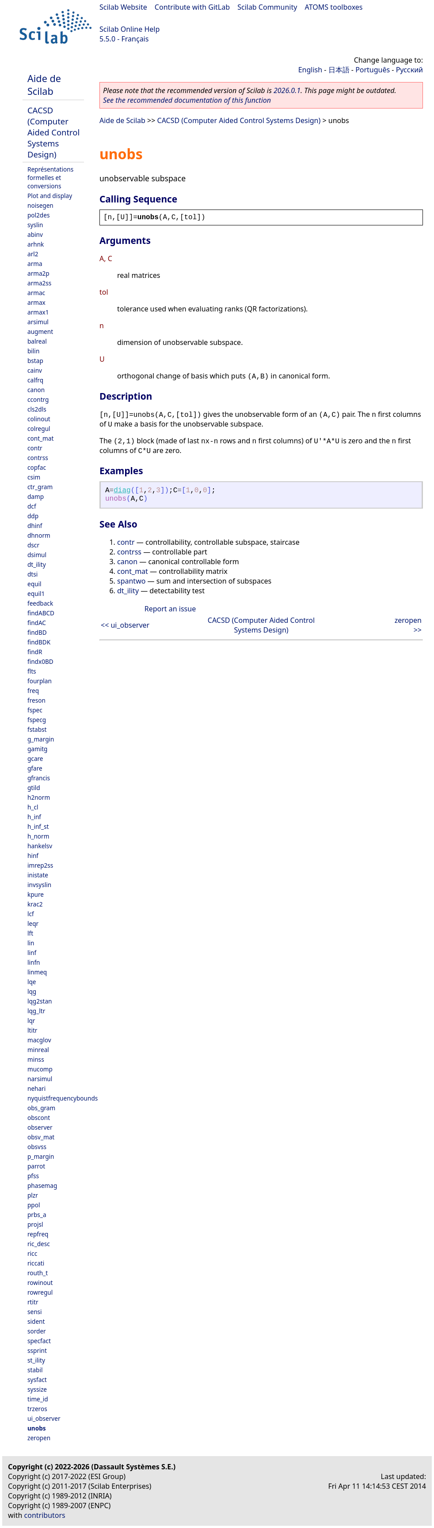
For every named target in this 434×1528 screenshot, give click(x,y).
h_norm (38, 836)
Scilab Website (123, 7)
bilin (33, 351)
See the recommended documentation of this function (187, 100)
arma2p (38, 273)
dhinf (34, 525)
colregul (38, 428)
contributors (44, 1515)
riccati (35, 1263)
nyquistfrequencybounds (62, 1098)
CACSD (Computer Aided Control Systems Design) (53, 132)
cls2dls (36, 409)
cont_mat (40, 438)
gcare (35, 758)
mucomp (40, 1069)
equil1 (36, 593)
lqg (31, 991)
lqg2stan (39, 1001)
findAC (36, 622)
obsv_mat (40, 1137)
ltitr (32, 1030)
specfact (39, 1341)
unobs (36, 1428)
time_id (37, 1399)
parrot (36, 1166)
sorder (36, 1331)
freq (33, 690)
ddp (32, 516)
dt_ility (36, 564)
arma (34, 263)
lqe (31, 981)
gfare (34, 768)
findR (34, 652)
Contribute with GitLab (192, 7)
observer (40, 1127)
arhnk (35, 244)
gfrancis (38, 778)
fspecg (36, 719)
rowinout (40, 1282)
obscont (38, 1117)
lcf (30, 914)
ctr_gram (40, 487)
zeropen (38, 1438)
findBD (37, 632)
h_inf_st (38, 826)
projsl (35, 1224)
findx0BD (40, 661)
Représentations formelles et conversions (50, 177)
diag (122, 490)
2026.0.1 (287, 90)
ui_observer (44, 1418)
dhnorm (38, 535)
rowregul (40, 1292)
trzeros (37, 1408)
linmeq (37, 972)
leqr (32, 923)
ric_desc (38, 1244)
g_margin (40, 739)
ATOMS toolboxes (334, 7)
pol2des (38, 215)
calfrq (35, 380)
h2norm (38, 797)
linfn (33, 962)
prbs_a (36, 1214)
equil (34, 584)
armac (36, 292)
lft (30, 933)
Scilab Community (267, 7)
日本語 (339, 70)
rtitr (32, 1302)
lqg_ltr (36, 1011)
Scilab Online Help (129, 29)
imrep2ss (40, 865)
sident (36, 1321)
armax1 (38, 312)
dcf (31, 506)
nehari (36, 1088)
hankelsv (39, 846)
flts (31, 671)
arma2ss (39, 283)
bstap (35, 360)
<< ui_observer (125, 625)
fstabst (37, 729)
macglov (39, 1040)
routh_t (37, 1273)
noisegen (40, 205)
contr (34, 448)
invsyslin (39, 884)
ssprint (37, 1350)
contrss (37, 457)
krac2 (35, 904)
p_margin (40, 1156)
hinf (32, 855)
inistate (37, 875)
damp (35, 496)
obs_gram (41, 1108)
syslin (35, 225)
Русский (409, 70)
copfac (36, 467)
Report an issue (170, 609)
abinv (35, 234)
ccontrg (38, 399)
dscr (33, 545)
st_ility (36, 1360)
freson (36, 700)
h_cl (32, 807)
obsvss (36, 1146)
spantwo (131, 581)
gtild (33, 787)
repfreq (37, 1234)
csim (33, 477)
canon (36, 390)
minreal (38, 1049)
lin (30, 943)
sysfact (37, 1379)
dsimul (36, 555)
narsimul (39, 1079)
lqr (31, 1020)
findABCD (40, 613)
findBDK (38, 642)
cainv (34, 370)
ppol (33, 1205)
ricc (32, 1253)
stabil (34, 1370)
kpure (35, 894)
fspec (34, 710)
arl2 (32, 254)
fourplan (39, 681)
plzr (32, 1195)
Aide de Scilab (44, 84)
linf (31, 952)
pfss (33, 1176)
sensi (34, 1311)
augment (40, 331)
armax (36, 302)
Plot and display (49, 195)
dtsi (32, 574)
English (310, 70)
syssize (37, 1389)
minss (35, 1059)
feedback (40, 603)
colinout (38, 419)
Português (372, 70)
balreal (37, 341)
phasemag (42, 1185)
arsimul (38, 322)
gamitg (37, 749)
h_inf (34, 817)
